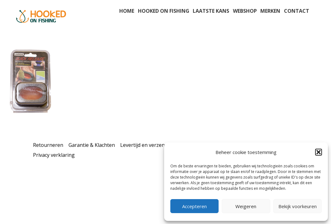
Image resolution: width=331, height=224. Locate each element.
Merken (270, 10)
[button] (318, 152)
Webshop (245, 10)
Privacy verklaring (54, 155)
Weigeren (245, 206)
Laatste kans (211, 10)
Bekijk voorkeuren (297, 206)
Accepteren (194, 206)
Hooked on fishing (163, 10)
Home (126, 10)
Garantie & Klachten (92, 145)
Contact (296, 10)
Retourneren (48, 145)
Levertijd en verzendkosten (152, 145)
